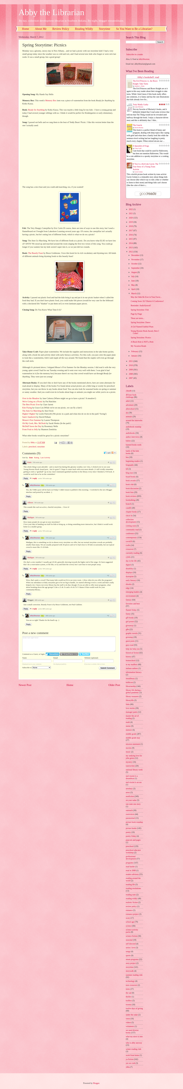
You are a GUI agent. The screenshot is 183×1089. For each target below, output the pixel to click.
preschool (32, 447)
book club (130, 484)
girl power (130, 622)
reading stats (131, 895)
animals (129, 417)
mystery (129, 762)
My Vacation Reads (138, 346)
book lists (129, 492)
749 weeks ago (37, 462)
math (128, 722)
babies (128, 441)
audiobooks (130, 433)
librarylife (130, 700)
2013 (131, 247)
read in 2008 (131, 870)
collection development (131, 520)
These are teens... (137, 318)
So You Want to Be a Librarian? (134, 28)
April (133, 289)
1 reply (35, 478)
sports (128, 955)
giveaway (129, 626)
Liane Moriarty (139, 107)
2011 (131, 361)
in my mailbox (131, 664)
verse (128, 1019)
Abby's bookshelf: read (148, 77)
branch (128, 504)
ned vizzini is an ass (134, 782)
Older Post (114, 684)
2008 (131, 374)
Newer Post (25, 684)
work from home (132, 1055)
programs (129, 863)
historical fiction (132, 653)
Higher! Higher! (29, 414)
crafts (128, 545)
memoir (129, 730)
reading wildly (131, 898)
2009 (131, 370)
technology (130, 981)
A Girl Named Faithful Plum (142, 327)
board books (131, 477)
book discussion (132, 488)
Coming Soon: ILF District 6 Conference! (147, 301)
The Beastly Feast (35, 253)
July (133, 276)
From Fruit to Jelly (30, 429)
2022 (131, 209)
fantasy (129, 600)
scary (128, 918)
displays (129, 572)
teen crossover (131, 985)
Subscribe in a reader (134, 54)
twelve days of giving (134, 1008)
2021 (131, 213)
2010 (131, 365)
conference (130, 533)
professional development (131, 857)
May (133, 285)
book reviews (131, 496)
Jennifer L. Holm (140, 86)
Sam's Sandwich (29, 417)
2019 (131, 222)
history (128, 657)
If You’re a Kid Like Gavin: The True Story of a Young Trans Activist (145, 167)
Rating (36, 457)
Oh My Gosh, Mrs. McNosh (34, 423)
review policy (131, 906)
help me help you (132, 649)
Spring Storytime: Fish (140, 310)
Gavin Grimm (139, 172)
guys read (129, 645)
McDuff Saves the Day (31, 426)
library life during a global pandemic (133, 691)
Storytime (104, 28)
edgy (128, 588)
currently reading (132, 553)
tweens (128, 1005)
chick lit (129, 516)
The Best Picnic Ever (31, 404)
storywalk (130, 971)
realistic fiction (132, 902)
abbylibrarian (35, 485)
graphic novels (131, 633)
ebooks (128, 584)
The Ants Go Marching (31, 411)
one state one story (133, 804)
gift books (130, 618)
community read (132, 530)
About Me (41, 28)
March (134, 293)
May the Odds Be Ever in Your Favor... (146, 297)
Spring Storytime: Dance (140, 322)
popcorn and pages (133, 840)
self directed (131, 944)
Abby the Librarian (51, 12)
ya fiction (129, 1059)
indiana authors (132, 668)
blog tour (129, 473)
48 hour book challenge (131, 396)
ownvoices (130, 814)
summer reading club (134, 975)
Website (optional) (91, 658)
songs (128, 951)
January (134, 356)
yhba (128, 1067)
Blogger (96, 1083)
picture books (131, 828)
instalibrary (130, 678)
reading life (130, 884)
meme (128, 726)
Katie (29, 462)
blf (127, 469)
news (128, 792)
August (134, 272)
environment (131, 596)
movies (129, 748)
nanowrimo (130, 766)
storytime (41, 447)
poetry (128, 832)
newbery (129, 789)
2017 (131, 230)
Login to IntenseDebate (52, 654)
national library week (134, 770)
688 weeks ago (39, 600)
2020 (131, 218)
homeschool (130, 660)
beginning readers (133, 461)
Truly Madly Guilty (140, 104)
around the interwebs (134, 420)
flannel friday (131, 610)
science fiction (131, 936)
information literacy (134, 672)
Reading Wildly (84, 28)
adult (128, 401)
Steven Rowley (139, 127)
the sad (128, 993)
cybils (128, 557)
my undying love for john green (134, 757)
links (128, 704)
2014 (131, 243)
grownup (129, 637)
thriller (128, 997)
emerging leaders (132, 592)
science (129, 926)
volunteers (130, 1026)
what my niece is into (134, 1036)
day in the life (131, 561)
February (135, 351)
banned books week (133, 445)
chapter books (131, 512)
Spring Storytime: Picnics (141, 338)
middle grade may (133, 738)
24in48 (128, 391)
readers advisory (132, 874)
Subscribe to (36, 667)
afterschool (130, 409)
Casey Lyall (138, 148)
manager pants (131, 712)
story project (131, 963)
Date (31, 457)
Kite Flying (27, 408)
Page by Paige (136, 314)
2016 (131, 235)
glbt (127, 629)
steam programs (132, 959)
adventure (130, 405)
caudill (128, 508)
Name (24, 658)
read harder (130, 867)
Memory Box (50, 100)
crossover (129, 549)
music (128, 752)
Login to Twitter (84, 654)
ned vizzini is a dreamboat (132, 777)
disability (129, 569)
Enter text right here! (69, 644)
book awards (131, 481)
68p (42, 485)
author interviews (133, 437)
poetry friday (131, 836)
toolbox (129, 1001)
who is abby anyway (134, 1043)
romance (129, 910)
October (134, 264)
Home (25, 28)
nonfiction (130, 796)
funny (128, 614)
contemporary (131, 537)
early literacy (131, 580)
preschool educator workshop (133, 851)
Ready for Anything (36, 110)
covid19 (129, 541)
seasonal (129, 940)
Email (55, 658)
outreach (129, 810)
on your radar (131, 800)
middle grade (131, 734)
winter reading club (133, 1049)
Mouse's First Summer (31, 420)
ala (127, 413)
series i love (130, 948)
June (133, 281)
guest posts (130, 641)
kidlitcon (129, 682)
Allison (30, 502)
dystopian (130, 576)
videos (128, 1022)
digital (128, 565)
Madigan (30, 517)
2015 (131, 239)
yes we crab (130, 1063)
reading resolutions (133, 888)
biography (130, 465)
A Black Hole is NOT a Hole (142, 342)
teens (128, 989)
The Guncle (137, 125)
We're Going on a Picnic (32, 401)
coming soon (131, 526)
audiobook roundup (133, 427)
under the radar (132, 1015)
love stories (130, 708)
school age (130, 922)
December (135, 255)
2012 (131, 252)
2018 (131, 226)
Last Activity (45, 457)
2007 (131, 378)
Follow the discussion (113, 452)
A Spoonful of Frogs (141, 146)
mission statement (133, 744)
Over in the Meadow (30, 398)
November (135, 260)
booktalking (130, 500)
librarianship (131, 686)
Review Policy (60, 28)
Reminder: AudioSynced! (141, 305)
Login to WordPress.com (69, 654)
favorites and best (133, 604)
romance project (132, 914)
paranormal (130, 818)
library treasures (132, 696)
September (135, 268)
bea (127, 457)
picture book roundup (134, 822)
